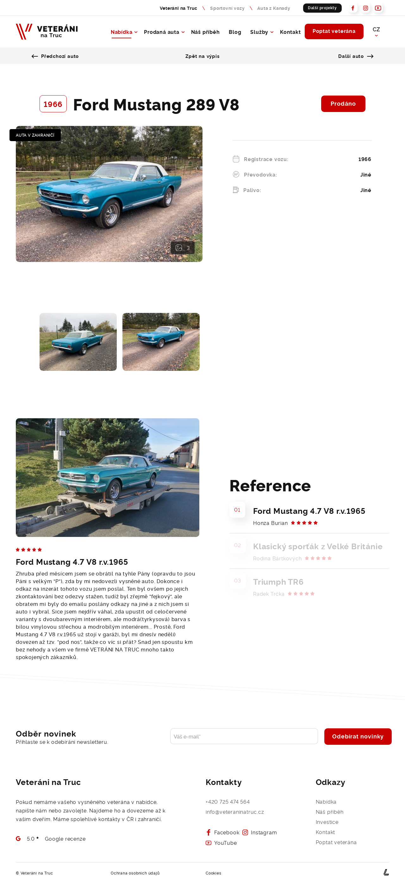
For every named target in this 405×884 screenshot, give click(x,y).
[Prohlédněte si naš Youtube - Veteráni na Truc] (378, 8)
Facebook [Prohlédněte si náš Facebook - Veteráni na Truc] (222, 832)
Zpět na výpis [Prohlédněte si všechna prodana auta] (202, 55)
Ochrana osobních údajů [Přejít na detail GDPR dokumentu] (135, 873)
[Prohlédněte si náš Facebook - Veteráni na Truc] (353, 8)
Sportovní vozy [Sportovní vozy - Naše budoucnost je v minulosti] (227, 8)
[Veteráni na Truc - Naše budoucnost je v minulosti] (47, 32)
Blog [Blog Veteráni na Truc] (234, 31)
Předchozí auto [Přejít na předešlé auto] (56, 55)
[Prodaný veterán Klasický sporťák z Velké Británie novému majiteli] (309, 551)
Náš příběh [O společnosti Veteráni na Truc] (204, 31)
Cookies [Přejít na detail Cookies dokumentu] (213, 873)
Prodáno (343, 103)
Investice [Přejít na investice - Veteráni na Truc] (327, 821)
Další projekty (322, 7)
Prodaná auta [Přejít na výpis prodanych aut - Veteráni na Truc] (161, 31)
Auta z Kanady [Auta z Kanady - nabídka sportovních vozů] (273, 8)
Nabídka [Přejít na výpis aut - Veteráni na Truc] (121, 31)
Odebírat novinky (358, 736)
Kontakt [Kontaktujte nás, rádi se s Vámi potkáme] (290, 31)
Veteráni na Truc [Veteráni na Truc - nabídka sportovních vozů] (178, 8)
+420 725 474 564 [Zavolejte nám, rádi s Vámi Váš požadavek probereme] (228, 801)
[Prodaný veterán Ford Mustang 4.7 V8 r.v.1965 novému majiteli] (309, 515)
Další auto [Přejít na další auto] (355, 55)
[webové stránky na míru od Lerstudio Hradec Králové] (386, 872)
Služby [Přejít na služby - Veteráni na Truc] (259, 31)
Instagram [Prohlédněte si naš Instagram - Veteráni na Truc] (259, 832)
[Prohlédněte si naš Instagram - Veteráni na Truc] (365, 8)
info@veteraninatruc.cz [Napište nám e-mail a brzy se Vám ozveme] (235, 811)
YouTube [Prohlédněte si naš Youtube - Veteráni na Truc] (221, 842)
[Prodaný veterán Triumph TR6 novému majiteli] (309, 586)
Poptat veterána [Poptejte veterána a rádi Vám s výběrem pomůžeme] (333, 31)
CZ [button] (376, 29)
